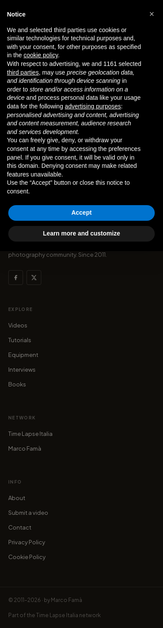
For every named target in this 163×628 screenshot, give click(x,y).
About (16, 497)
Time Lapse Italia (30, 433)
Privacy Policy (26, 542)
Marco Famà (24, 448)
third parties (23, 72)
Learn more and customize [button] (81, 233)
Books (17, 384)
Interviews (22, 369)
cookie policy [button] (40, 55)
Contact (19, 527)
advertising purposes (93, 106)
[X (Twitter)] (34, 277)
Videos (17, 325)
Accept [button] (81, 212)
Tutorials (19, 340)
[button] (152, 14)
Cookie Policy (27, 556)
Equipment (23, 354)
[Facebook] (15, 277)
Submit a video (28, 512)
